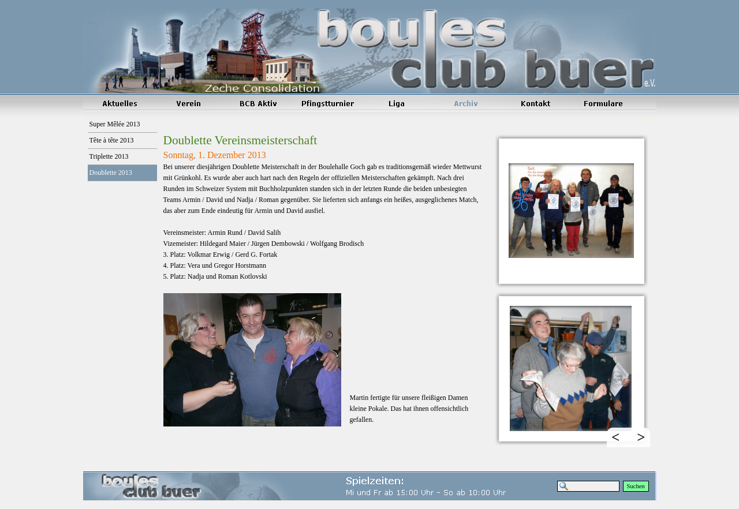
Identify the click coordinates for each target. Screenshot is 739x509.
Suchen (636, 486)
